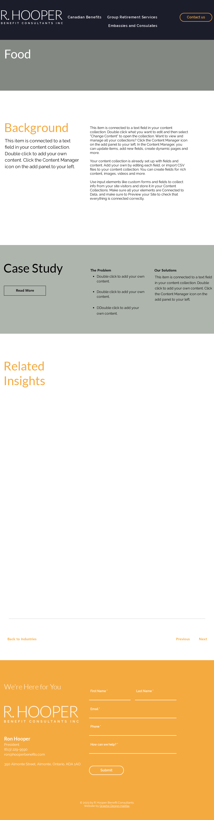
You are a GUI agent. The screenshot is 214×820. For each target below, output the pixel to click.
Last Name (144, 691)
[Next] (202, 639)
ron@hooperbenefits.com (24, 754)
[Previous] (182, 639)
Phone (94, 726)
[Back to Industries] (24, 639)
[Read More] (25, 291)
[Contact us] (196, 17)
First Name (98, 691)
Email (94, 709)
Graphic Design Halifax (114, 806)
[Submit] (106, 770)
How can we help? (103, 744)
